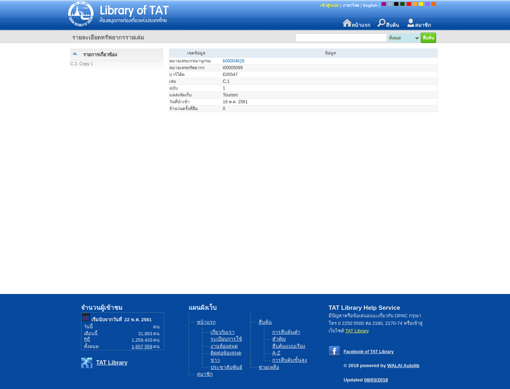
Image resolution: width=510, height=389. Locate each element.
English (370, 5)
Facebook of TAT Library (369, 351)
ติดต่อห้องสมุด (226, 353)
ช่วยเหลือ (269, 367)
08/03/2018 (376, 380)
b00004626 (233, 60)
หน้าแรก (356, 23)
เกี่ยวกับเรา (223, 332)
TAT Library (111, 363)
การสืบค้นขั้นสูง (289, 360)
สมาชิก (418, 23)
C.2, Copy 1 (81, 63)
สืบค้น (388, 23)
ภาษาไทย (351, 5)
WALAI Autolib (403, 365)
